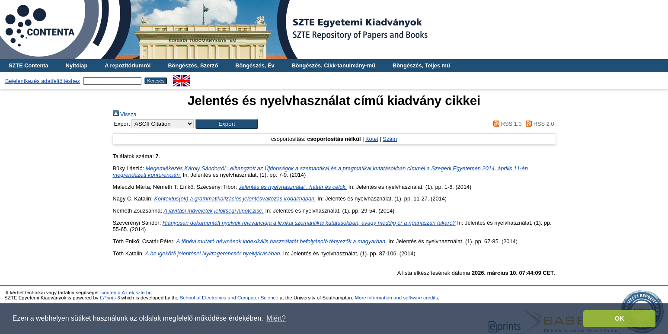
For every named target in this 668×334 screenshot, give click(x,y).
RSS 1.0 (506, 124)
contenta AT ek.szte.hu (127, 292)
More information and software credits (396, 297)
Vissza (125, 114)
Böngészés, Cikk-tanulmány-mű (333, 65)
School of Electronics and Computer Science (229, 297)
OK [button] (619, 318)
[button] (226, 124)
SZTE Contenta (28, 65)
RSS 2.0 (538, 124)
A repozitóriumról (127, 65)
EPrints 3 (110, 297)
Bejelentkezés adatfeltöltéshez (42, 81)
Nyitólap (76, 65)
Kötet (371, 139)
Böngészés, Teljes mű (421, 65)
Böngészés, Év (254, 65)
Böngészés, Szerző (193, 65)
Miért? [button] (275, 318)
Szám (390, 139)
